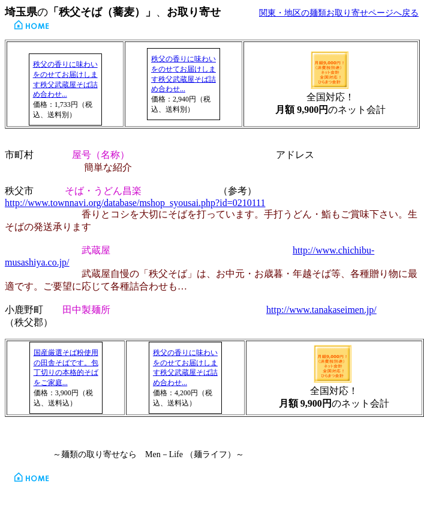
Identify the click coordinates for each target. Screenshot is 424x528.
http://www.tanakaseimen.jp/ (321, 310)
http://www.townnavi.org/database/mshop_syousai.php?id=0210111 (135, 203)
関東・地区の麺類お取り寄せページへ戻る (339, 12)
